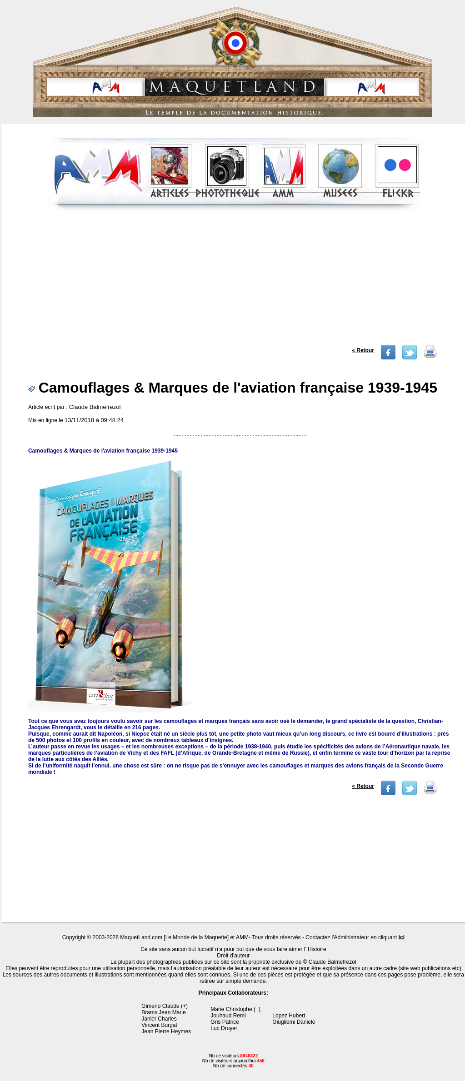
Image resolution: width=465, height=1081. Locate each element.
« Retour (363, 350)
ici (402, 937)
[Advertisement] (235, 281)
